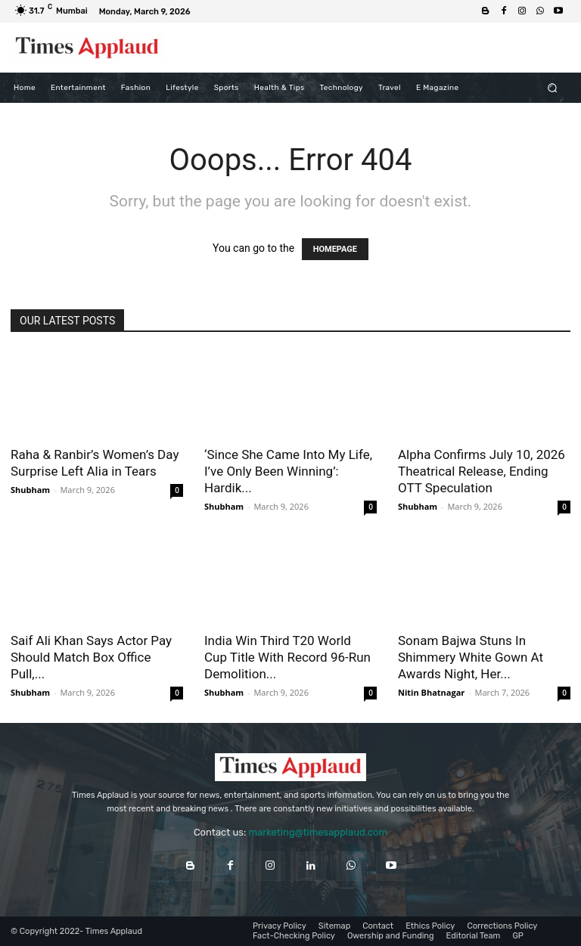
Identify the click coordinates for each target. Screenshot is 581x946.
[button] (552, 87)
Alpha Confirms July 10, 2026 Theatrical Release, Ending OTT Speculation (481, 471)
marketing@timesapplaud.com (317, 832)
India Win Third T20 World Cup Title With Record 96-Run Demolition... (287, 657)
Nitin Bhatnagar (431, 692)
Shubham (30, 489)
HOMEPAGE (335, 249)
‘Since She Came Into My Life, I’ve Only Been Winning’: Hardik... (288, 471)
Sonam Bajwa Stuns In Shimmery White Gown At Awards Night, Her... (470, 657)
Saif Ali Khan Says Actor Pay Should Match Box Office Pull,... (91, 657)
